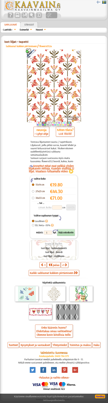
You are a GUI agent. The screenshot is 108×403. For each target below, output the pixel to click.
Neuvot (39, 29)
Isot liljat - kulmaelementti (54, 248)
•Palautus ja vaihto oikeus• (54, 377)
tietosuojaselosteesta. (54, 400)
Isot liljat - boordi (53, 252)
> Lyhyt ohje (41, 134)
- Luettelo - (7, 29)
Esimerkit (24, 29)
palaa (54, 265)
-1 (43, 265)
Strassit (29, 24)
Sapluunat (10, 24)
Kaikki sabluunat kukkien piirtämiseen (54, 273)
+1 (64, 265)
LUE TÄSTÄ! (65, 134)
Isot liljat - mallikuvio (54, 256)
